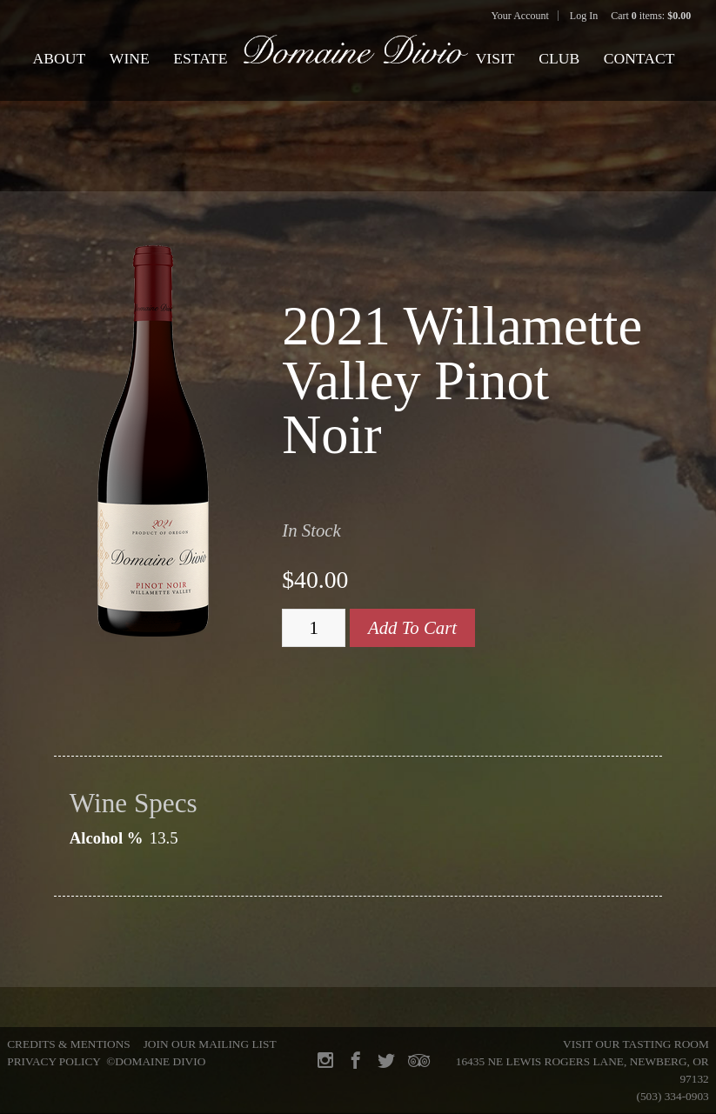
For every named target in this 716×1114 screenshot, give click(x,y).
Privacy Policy (53, 1061)
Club (559, 58)
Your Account (519, 16)
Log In (584, 16)
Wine (130, 58)
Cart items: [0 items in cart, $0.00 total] (651, 16)
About (59, 58)
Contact (639, 58)
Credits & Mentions (68, 1044)
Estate (200, 58)
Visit (495, 58)
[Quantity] (313, 628)
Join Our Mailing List (210, 1044)
